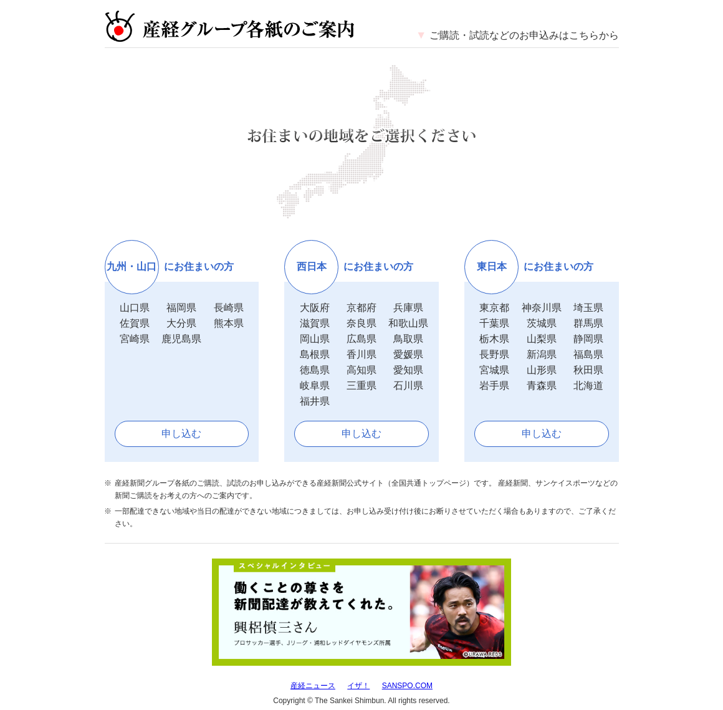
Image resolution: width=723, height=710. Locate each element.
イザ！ (358, 685)
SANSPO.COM (407, 685)
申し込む (181, 433)
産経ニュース (312, 685)
